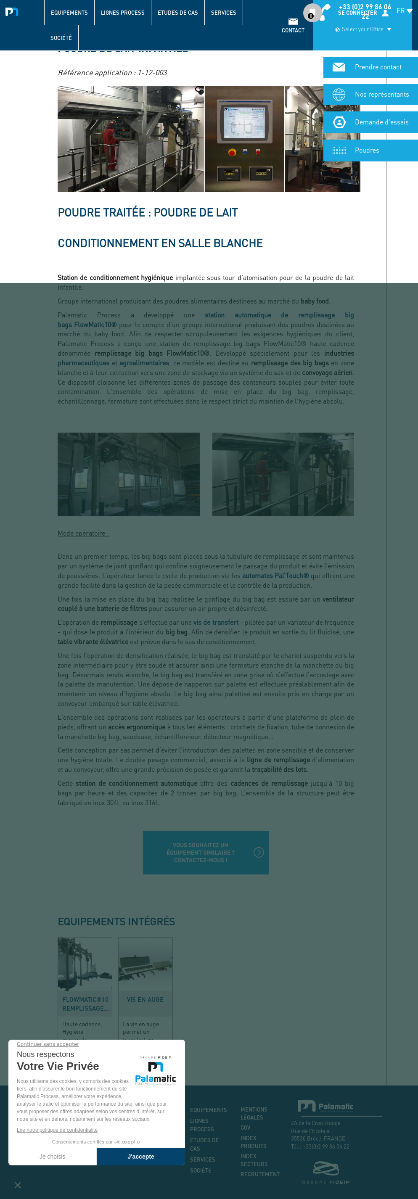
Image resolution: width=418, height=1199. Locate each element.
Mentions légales (254, 1113)
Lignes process (123, 12)
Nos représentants (382, 63)
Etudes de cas (178, 12)
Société (61, 37)
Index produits (254, 1142)
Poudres (367, 119)
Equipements (69, 12)
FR (401, 10)
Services (223, 12)
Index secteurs (254, 1160)
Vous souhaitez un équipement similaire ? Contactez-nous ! (201, 852)
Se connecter (357, 12)
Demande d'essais (382, 91)
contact (293, 30)
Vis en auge (145, 999)
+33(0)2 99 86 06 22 (326, 1146)
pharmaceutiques (83, 362)
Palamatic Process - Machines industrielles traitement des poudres (13, 10)
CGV (245, 1127)
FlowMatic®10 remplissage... (85, 1003)
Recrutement (259, 1174)
